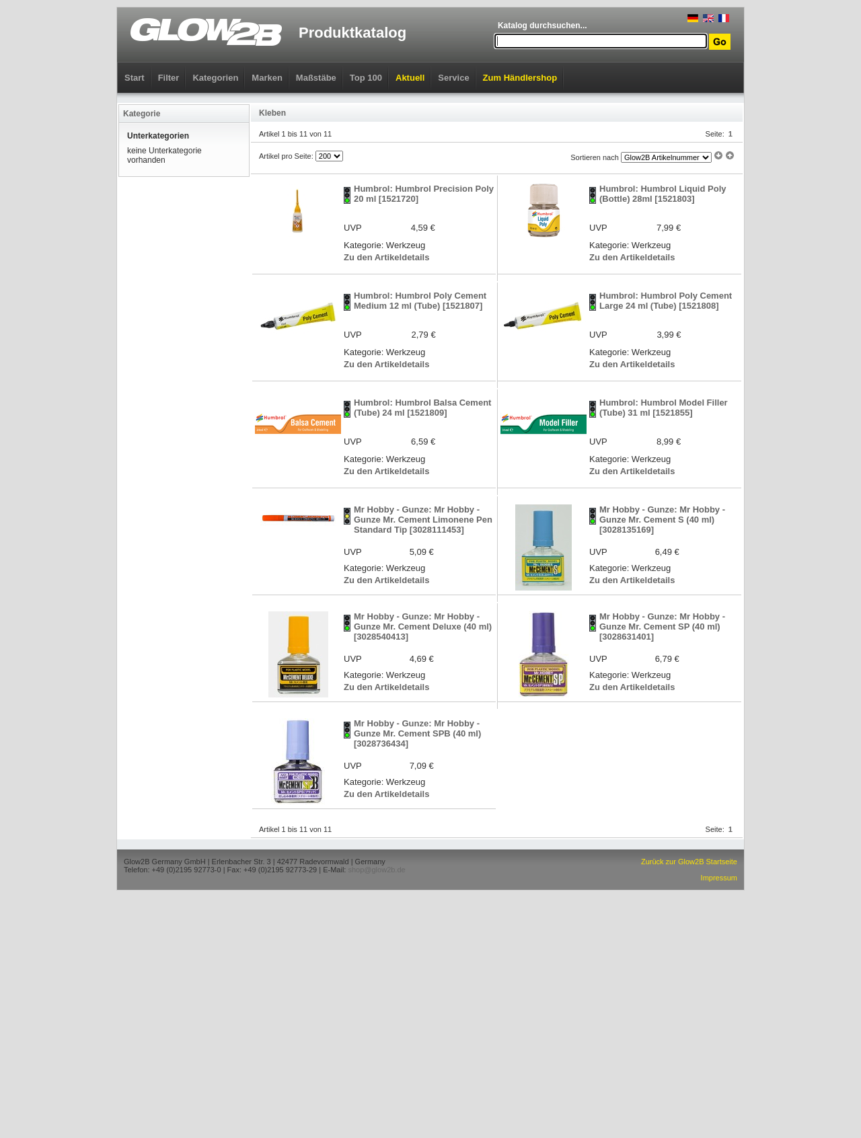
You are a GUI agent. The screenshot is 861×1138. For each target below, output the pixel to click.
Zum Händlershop (520, 78)
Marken (267, 78)
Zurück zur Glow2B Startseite (689, 862)
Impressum (719, 878)
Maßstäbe (316, 78)
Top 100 (366, 78)
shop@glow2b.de (376, 870)
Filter (169, 78)
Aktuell (410, 78)
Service (453, 78)
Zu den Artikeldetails (386, 257)
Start (134, 78)
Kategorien (215, 78)
